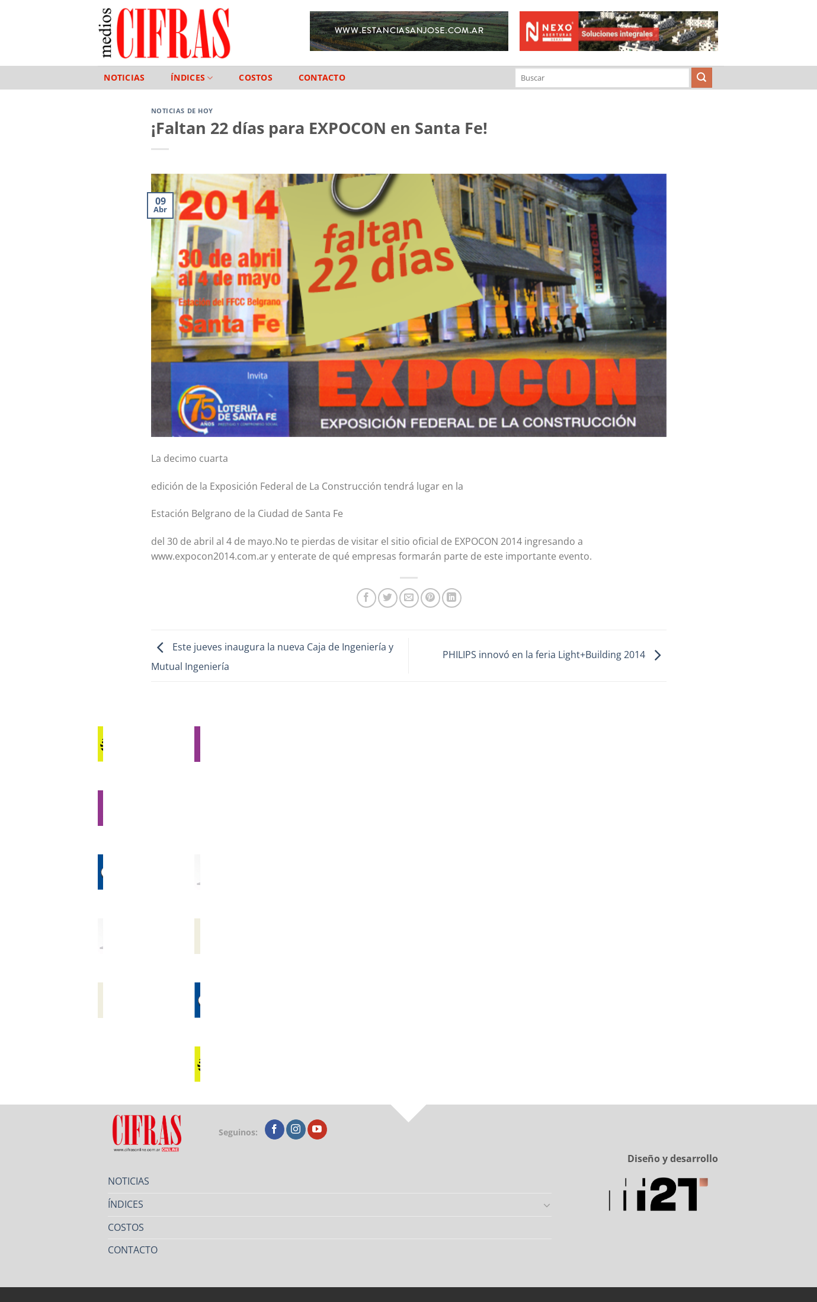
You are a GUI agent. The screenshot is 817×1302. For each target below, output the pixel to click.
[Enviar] (701, 78)
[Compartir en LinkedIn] (452, 598)
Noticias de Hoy (182, 110)
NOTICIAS (124, 77)
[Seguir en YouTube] (317, 1129)
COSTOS (256, 77)
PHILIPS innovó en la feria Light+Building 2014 (555, 654)
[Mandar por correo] (409, 598)
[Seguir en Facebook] (274, 1129)
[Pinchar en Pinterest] (430, 598)
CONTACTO (322, 77)
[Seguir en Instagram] (296, 1129)
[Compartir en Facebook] (366, 598)
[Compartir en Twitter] (388, 598)
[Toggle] (547, 1205)
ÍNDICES (192, 78)
